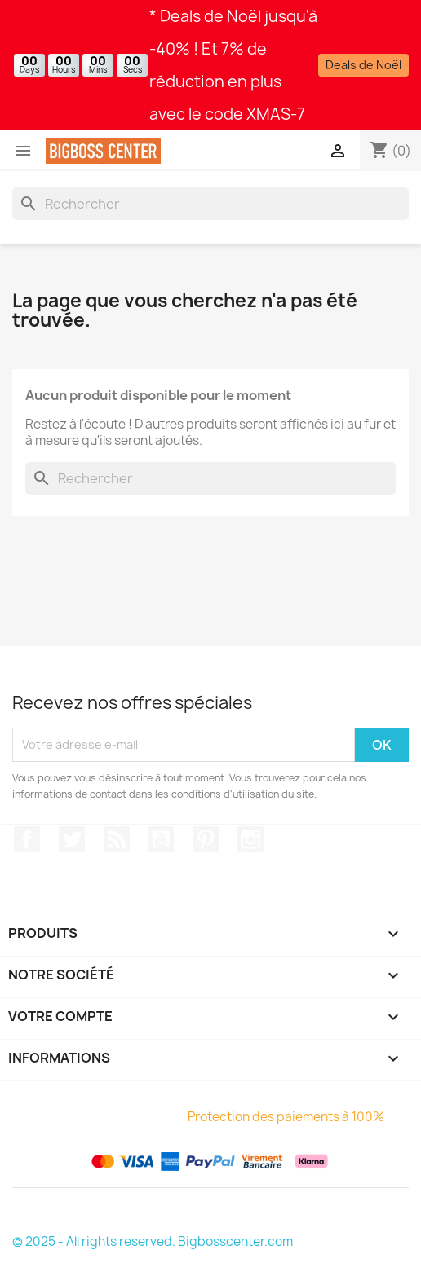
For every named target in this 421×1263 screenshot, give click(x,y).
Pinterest (206, 839)
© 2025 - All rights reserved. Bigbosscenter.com (152, 1241)
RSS (117, 839)
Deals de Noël (363, 65)
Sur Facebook (27, 839)
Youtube (161, 839)
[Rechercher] (210, 203)
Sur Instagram (250, 839)
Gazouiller (72, 839)
